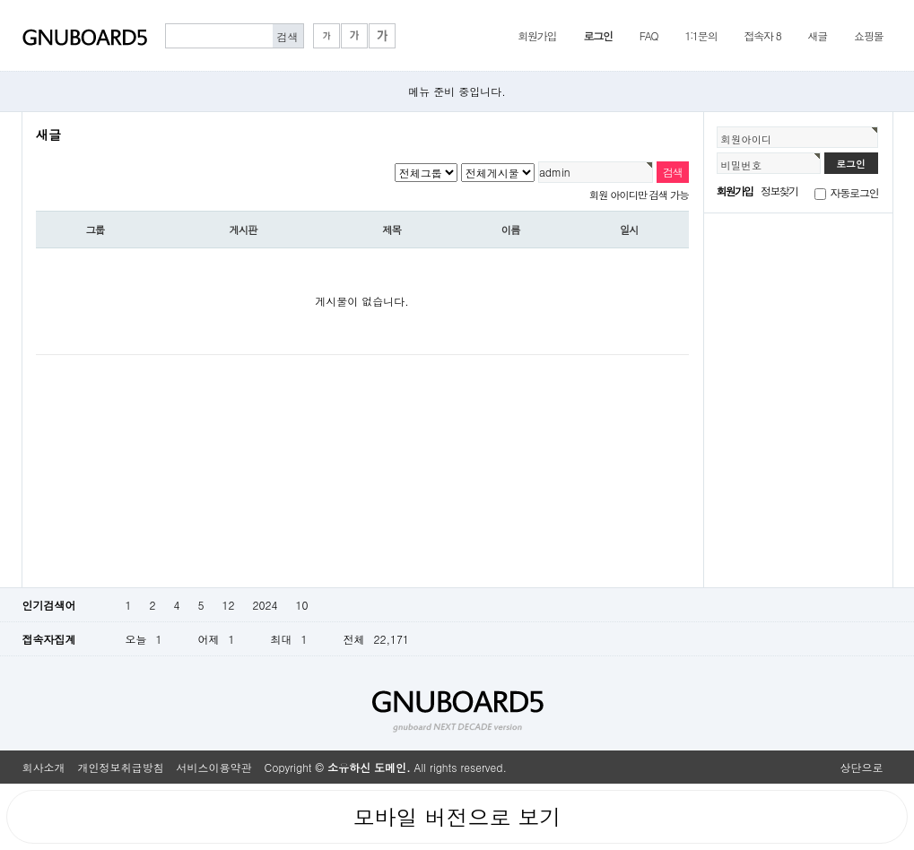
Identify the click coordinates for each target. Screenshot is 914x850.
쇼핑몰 (868, 35)
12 (228, 604)
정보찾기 (779, 190)
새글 (817, 35)
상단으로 (862, 767)
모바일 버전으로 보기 (457, 817)
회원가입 (537, 35)
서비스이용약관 (214, 767)
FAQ (649, 35)
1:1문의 (700, 35)
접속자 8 (762, 35)
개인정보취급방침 (121, 767)
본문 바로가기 (0, 0)
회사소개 (43, 767)
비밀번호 (741, 165)
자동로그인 (855, 192)
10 (301, 604)
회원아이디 (746, 139)
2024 (265, 604)
